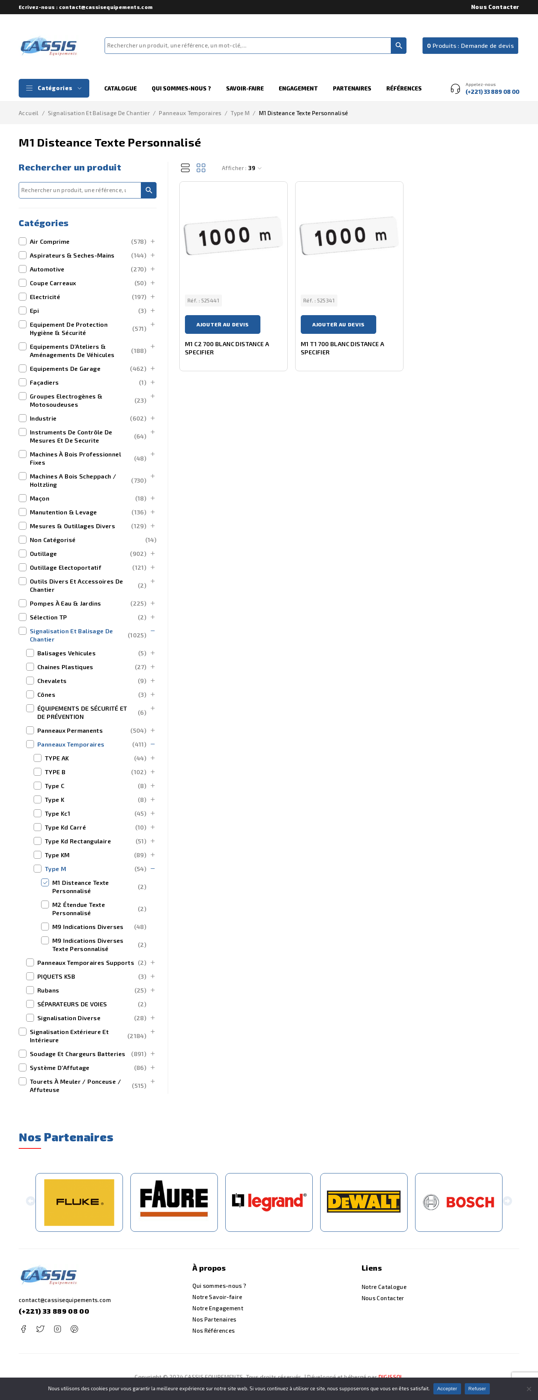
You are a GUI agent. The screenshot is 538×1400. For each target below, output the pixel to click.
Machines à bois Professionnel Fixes (88, 458)
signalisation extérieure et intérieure (88, 1035)
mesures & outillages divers (88, 526)
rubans (91, 990)
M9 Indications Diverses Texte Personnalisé (99, 944)
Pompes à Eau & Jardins (88, 603)
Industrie (88, 418)
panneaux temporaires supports (91, 963)
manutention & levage (88, 512)
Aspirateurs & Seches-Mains (88, 255)
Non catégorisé (93, 540)
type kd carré (95, 827)
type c (95, 786)
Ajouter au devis (223, 324)
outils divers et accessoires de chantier (88, 585)
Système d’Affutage (88, 1068)
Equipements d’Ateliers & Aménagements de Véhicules (88, 350)
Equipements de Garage (88, 368)
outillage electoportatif (88, 567)
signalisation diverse (91, 1018)
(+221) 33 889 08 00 (54, 1311)
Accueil (29, 113)
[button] (30, 1202)
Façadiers (88, 382)
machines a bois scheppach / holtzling (88, 480)
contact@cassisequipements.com (65, 1299)
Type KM (95, 855)
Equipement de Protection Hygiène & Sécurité (88, 328)
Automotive (88, 269)
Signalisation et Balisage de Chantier (99, 113)
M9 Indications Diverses (99, 927)
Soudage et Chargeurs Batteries (88, 1054)
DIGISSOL (391, 1376)
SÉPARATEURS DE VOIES (91, 1004)
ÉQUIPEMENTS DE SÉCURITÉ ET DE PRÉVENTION (91, 712)
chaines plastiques (91, 667)
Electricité (88, 297)
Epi (88, 311)
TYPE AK (95, 758)
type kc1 (95, 813)
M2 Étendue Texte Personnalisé (99, 908)
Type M (240, 113)
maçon (88, 498)
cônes (91, 694)
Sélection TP (88, 617)
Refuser (477, 1388)
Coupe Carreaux (88, 283)
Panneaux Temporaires (190, 113)
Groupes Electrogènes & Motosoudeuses (88, 400)
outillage (88, 554)
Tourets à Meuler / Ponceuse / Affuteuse (88, 1085)
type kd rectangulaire (95, 841)
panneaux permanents (91, 730)
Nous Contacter (495, 6)
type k (95, 800)
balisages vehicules (91, 653)
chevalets (91, 681)
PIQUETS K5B (91, 976)
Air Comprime (88, 241)
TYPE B (95, 772)
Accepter (447, 1388)
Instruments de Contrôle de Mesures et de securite (88, 436)
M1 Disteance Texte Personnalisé (99, 886)
